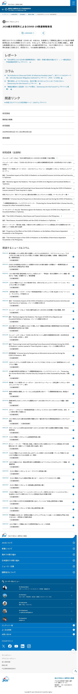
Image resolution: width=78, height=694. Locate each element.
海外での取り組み (9, 554)
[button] (28, 33)
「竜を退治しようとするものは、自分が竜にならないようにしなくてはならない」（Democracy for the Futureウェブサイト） (35, 82)
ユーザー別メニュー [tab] (11, 581)
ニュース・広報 (8, 566)
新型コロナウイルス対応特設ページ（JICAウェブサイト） (26, 102)
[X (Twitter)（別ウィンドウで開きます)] (3, 646)
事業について (7, 548)
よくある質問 (6, 630)
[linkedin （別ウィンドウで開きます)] (22, 646)
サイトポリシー (7, 655)
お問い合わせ (6, 634)
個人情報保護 (6, 662)
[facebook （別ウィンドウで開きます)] (10, 646)
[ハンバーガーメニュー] (73, 2)
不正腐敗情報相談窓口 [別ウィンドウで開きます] (9, 668)
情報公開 (4, 665)
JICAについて (7, 542)
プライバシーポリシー (9, 658)
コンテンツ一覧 (7, 625)
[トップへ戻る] (73, 650)
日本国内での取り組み (10, 560)
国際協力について (9, 572)
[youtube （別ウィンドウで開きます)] (16, 646)
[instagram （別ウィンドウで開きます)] (29, 646)
